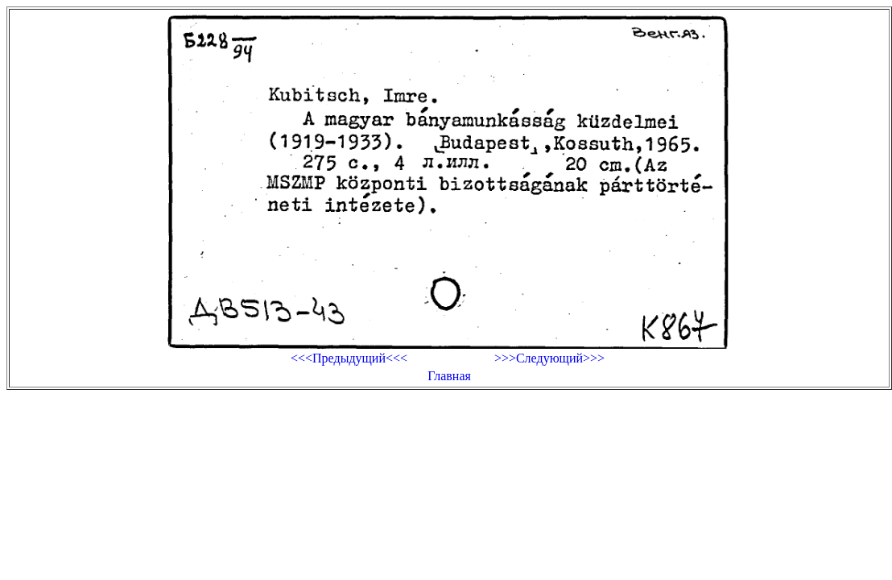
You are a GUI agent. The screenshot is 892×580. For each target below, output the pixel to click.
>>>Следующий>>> (549, 358)
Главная (449, 376)
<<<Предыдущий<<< (349, 358)
